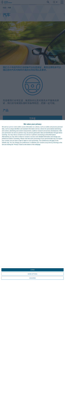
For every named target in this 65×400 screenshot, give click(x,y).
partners (11, 126)
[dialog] (32, 260)
